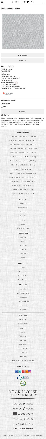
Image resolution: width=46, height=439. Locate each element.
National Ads (23, 272)
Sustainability (23, 357)
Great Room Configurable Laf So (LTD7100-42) (23, 149)
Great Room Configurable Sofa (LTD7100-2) (23, 153)
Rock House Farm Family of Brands (23, 361)
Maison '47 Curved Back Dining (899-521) (23, 165)
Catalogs (23, 237)
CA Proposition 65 (23, 289)
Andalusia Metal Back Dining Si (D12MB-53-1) (23, 182)
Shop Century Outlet (23, 228)
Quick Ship (23, 216)
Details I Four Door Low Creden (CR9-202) (23, 157)
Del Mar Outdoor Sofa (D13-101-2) (23, 190)
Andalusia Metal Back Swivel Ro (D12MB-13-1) (23, 177)
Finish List (23, 250)
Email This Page (22, 55)
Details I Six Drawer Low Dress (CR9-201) (23, 173)
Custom (23, 241)
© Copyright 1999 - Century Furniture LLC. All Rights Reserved (23, 436)
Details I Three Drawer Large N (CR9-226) (23, 161)
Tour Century (23, 345)
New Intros (23, 212)
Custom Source (23, 208)
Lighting (23, 224)
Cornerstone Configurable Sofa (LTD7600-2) (23, 137)
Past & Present (22, 349)
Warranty (23, 310)
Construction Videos (23, 293)
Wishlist (23, 258)
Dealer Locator (23, 341)
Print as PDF (22, 60)
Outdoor (23, 220)
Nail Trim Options (23, 254)
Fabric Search (23, 246)
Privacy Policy (23, 306)
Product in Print (23, 276)
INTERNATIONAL (23, 323)
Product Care (23, 297)
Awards (23, 268)
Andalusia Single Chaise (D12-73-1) (23, 186)
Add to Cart (22, 112)
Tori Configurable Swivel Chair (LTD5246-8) (23, 145)
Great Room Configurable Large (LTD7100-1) (23, 141)
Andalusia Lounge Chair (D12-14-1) (23, 194)
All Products (23, 204)
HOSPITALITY (23, 320)
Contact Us (23, 337)
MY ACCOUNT (23, 316)
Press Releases (23, 280)
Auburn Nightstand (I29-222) (23, 169)
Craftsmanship (23, 353)
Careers (23, 332)
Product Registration (23, 301)
